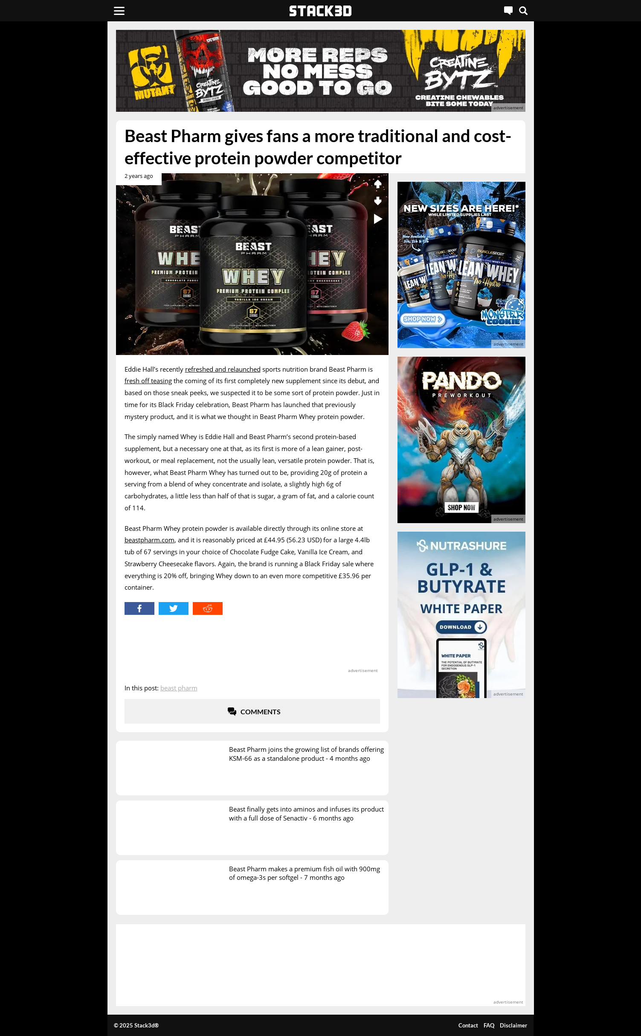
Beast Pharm (178, 688)
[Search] (523, 10)
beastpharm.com (149, 539)
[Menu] (119, 10)
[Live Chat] (508, 10)
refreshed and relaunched (223, 369)
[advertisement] (54, 190)
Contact (468, 1025)
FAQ (489, 1025)
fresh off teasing (148, 380)
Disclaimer (513, 1025)
